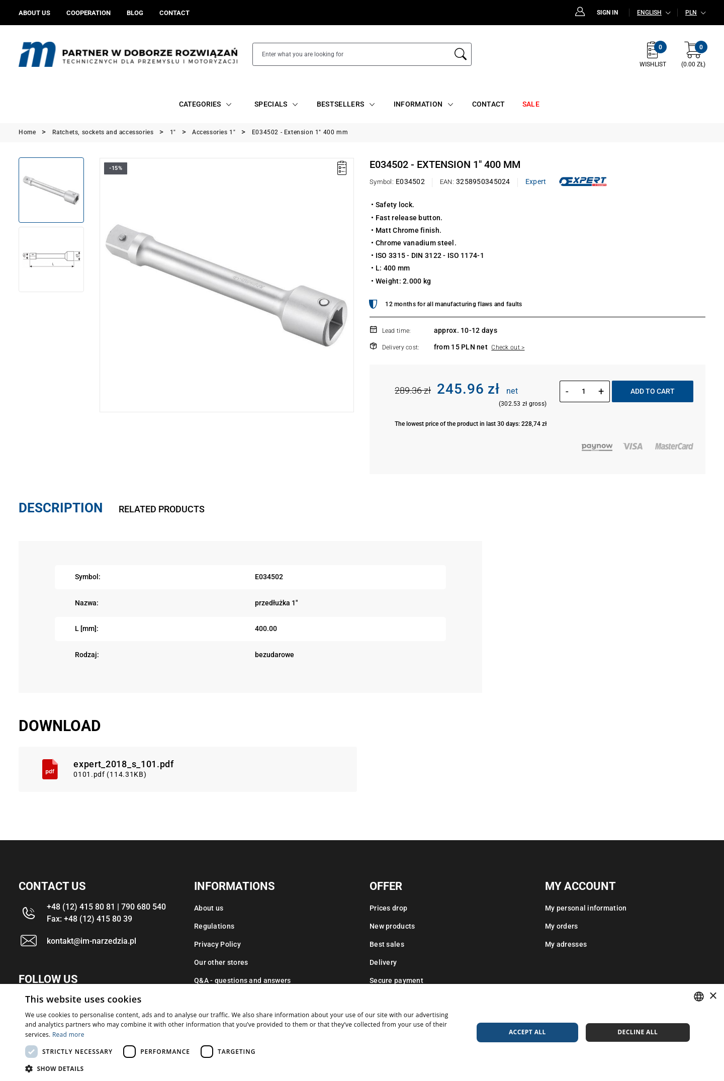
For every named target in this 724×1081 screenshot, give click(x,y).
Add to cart (652, 391)
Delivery (383, 962)
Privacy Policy (217, 944)
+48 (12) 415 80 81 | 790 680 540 (106, 907)
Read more (68, 1034)
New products (392, 926)
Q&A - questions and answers (242, 980)
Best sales (387, 944)
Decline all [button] (637, 1032)
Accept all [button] (527, 1032)
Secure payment (396, 980)
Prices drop (388, 908)
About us (208, 908)
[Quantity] (583, 391)
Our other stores (221, 962)
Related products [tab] (162, 509)
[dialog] (362, 1032)
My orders (561, 926)
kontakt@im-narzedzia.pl (91, 941)
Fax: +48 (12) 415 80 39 (89, 919)
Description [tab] (61, 507)
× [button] (712, 996)
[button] (242, 1068)
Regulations (214, 926)
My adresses (566, 944)
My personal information (585, 908)
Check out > (507, 347)
